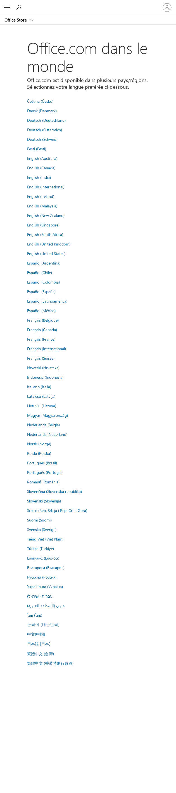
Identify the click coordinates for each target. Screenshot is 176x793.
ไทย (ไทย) (34, 615)
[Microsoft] (88, 4)
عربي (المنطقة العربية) (46, 605)
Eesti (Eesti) (36, 148)
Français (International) (46, 348)
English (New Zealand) (46, 215)
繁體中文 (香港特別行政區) (50, 663)
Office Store (16, 20)
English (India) (39, 177)
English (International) (45, 187)
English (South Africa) (45, 234)
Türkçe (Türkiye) (40, 548)
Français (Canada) (42, 329)
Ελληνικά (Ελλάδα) (43, 558)
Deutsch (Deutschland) (46, 120)
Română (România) (43, 482)
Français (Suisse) (40, 358)
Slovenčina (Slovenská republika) (54, 491)
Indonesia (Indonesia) (45, 377)
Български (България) (46, 567)
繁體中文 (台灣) (40, 653)
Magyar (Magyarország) (47, 415)
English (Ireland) (40, 196)
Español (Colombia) (43, 282)
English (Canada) (41, 167)
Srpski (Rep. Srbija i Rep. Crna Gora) (57, 510)
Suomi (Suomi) (39, 520)
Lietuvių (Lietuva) (41, 405)
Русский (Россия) (41, 577)
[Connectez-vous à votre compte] (167, 7)
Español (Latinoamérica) (47, 301)
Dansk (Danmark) (42, 110)
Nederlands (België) (43, 424)
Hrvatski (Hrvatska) (43, 367)
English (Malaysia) (42, 206)
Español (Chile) (39, 272)
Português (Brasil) (42, 462)
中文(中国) (36, 634)
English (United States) (46, 253)
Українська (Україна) (45, 586)
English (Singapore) (43, 225)
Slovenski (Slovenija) (44, 501)
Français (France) (41, 339)
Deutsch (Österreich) (44, 129)
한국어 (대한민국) (43, 624)
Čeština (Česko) (40, 101)
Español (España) (41, 291)
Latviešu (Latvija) (41, 396)
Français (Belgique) (43, 320)
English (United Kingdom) (48, 244)
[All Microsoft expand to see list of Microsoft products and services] (7, 7)
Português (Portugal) (45, 472)
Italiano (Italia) (39, 386)
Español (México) (41, 310)
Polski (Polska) (39, 453)
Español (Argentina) (43, 263)
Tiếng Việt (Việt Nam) (45, 539)
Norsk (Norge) (39, 443)
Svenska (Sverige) (41, 529)
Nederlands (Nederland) (47, 434)
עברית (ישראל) (39, 596)
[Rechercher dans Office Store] (19, 7)
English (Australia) (42, 158)
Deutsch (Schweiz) (42, 139)
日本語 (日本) (39, 644)
